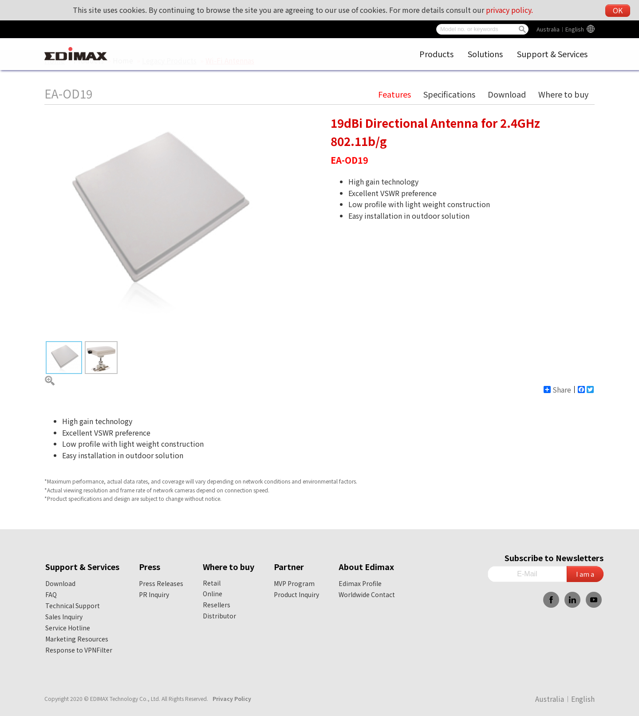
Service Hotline (67, 627)
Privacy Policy (232, 698)
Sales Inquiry (64, 616)
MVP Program (294, 583)
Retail (212, 582)
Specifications (449, 94)
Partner (289, 566)
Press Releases (161, 583)
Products (436, 53)
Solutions (485, 53)
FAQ (51, 594)
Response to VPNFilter (78, 649)
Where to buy (563, 94)
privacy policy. (509, 9)
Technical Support (72, 605)
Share (557, 389)
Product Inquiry (296, 594)
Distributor (219, 615)
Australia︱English (560, 29)
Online (212, 593)
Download (507, 94)
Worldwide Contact (367, 594)
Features (394, 94)
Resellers (216, 604)
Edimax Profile (360, 583)
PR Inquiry (154, 594)
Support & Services (552, 53)
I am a (585, 573)
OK (618, 10)
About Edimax (366, 566)
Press (149, 566)
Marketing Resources (76, 638)
